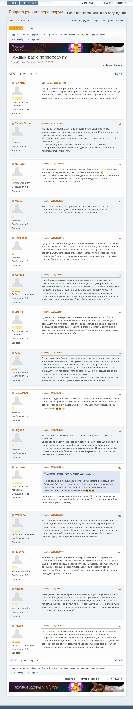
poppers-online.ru (116, 20)
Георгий (20, 83)
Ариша (19, 274)
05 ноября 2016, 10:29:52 (52, 238)
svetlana (20, 515)
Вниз (12, 74)
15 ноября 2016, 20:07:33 (52, 552)
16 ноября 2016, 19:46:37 (52, 589)
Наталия (20, 163)
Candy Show (23, 123)
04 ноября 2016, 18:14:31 (52, 123)
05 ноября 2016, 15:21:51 (52, 353)
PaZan (19, 625)
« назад (107, 65)
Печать (119, 74)
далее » (118, 65)
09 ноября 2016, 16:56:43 (52, 467)
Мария (19, 588)
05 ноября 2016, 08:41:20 (52, 201)
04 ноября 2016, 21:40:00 (52, 164)
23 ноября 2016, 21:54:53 (52, 626)
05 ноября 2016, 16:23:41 (52, 393)
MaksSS (20, 201)
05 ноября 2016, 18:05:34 (52, 430)
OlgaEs (19, 430)
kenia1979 (21, 393)
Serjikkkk (21, 238)
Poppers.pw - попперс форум (36, 11)
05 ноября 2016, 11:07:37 (52, 275)
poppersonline (98, 35)
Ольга (19, 311)
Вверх (13, 661)
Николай (20, 552)
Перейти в (70, 679)
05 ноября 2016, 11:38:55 (52, 312)
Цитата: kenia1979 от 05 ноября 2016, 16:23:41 (70, 474)
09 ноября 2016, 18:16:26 (52, 515)
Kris (17, 352)
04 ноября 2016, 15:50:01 (55, 83)
